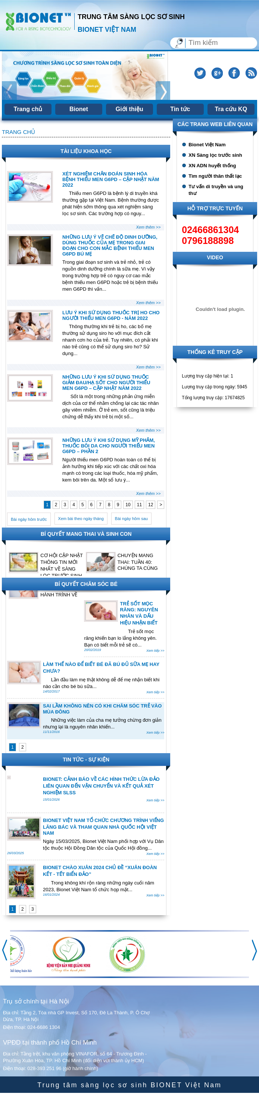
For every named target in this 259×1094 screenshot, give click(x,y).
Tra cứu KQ (231, 109)
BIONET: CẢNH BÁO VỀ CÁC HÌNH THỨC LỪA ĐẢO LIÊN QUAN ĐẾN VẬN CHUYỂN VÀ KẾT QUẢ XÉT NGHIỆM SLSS (101, 785)
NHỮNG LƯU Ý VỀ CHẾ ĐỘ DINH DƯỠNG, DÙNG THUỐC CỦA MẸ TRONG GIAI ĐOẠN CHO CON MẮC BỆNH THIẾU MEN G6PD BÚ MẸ (109, 245)
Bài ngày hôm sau (131, 518)
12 (150, 504)
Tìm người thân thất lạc (215, 176)
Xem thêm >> (148, 227)
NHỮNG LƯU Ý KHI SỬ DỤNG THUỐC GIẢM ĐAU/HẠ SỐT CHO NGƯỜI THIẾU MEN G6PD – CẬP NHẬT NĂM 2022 (106, 382)
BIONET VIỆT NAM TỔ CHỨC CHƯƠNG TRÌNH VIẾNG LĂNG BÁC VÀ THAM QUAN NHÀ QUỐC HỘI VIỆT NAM (103, 827)
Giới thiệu (129, 109)
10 (127, 504)
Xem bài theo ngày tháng (81, 518)
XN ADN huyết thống (212, 165)
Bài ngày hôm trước (29, 519)
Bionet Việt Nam (206, 144)
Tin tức (180, 109)
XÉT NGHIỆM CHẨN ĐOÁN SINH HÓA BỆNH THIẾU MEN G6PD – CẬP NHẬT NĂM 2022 (110, 179)
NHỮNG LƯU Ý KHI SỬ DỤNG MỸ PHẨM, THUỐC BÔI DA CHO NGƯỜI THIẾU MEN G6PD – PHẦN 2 (108, 445)
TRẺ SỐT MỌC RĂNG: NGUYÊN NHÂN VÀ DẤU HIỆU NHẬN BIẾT (139, 613)
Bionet (78, 109)
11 (139, 504)
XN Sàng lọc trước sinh (215, 155)
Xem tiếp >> (155, 651)
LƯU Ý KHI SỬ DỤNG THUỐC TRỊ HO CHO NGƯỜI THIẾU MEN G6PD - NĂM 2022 (111, 315)
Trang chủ (27, 109)
